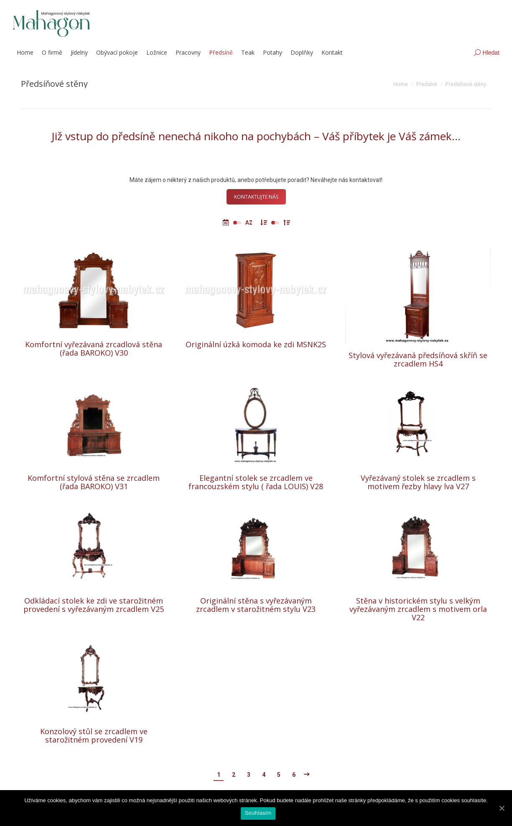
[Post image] (93, 290)
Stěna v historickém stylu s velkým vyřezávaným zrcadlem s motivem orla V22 (418, 608)
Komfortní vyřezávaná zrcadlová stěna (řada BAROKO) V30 (93, 348)
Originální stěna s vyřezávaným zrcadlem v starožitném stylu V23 (256, 604)
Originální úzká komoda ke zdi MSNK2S (256, 344)
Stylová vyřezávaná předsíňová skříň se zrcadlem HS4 (418, 362)
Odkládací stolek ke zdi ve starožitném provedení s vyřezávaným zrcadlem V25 (93, 604)
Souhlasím (258, 813)
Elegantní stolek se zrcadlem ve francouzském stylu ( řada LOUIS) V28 (255, 482)
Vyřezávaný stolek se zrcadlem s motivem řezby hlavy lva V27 (418, 482)
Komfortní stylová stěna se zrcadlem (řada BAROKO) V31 (94, 482)
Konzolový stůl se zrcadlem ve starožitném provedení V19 (94, 735)
